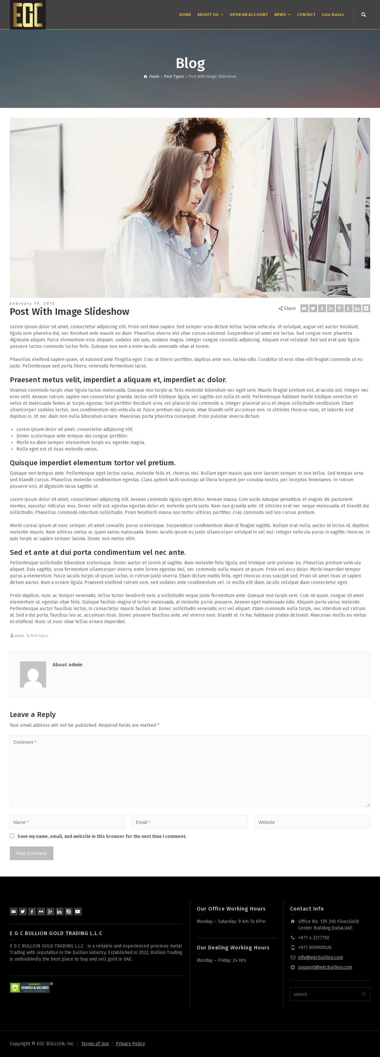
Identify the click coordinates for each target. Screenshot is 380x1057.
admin (19, 636)
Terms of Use (95, 1044)
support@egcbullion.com (325, 967)
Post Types (39, 636)
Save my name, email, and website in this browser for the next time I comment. (102, 836)
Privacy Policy (130, 1044)
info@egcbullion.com (320, 957)
